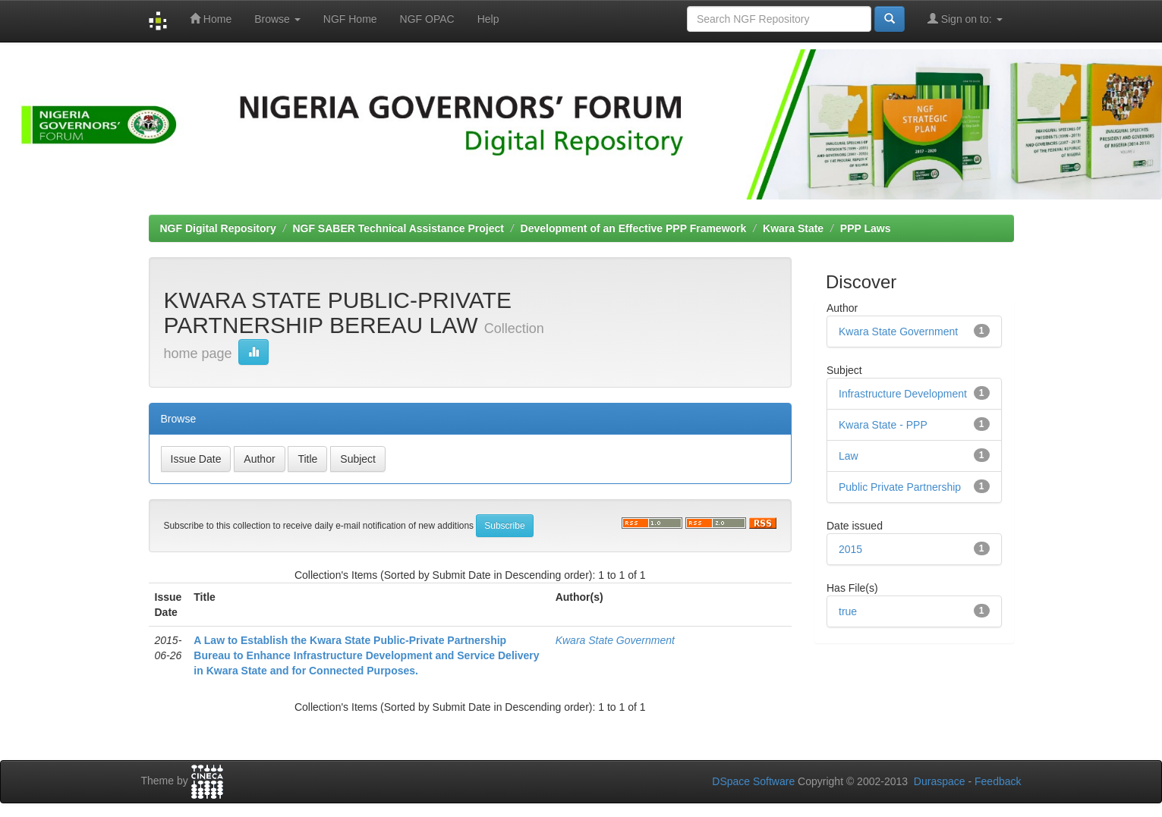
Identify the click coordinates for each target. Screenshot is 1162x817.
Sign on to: (965, 18)
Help (488, 19)
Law (848, 456)
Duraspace (939, 781)
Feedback (998, 781)
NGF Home (350, 19)
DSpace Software (753, 781)
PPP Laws (865, 228)
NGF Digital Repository (218, 228)
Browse (277, 19)
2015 (850, 549)
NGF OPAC (427, 19)
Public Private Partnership (900, 487)
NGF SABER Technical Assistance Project (398, 228)
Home (210, 18)
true (848, 611)
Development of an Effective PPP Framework (634, 228)
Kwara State (793, 228)
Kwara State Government (615, 640)
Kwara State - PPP (883, 425)
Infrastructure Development (903, 394)
